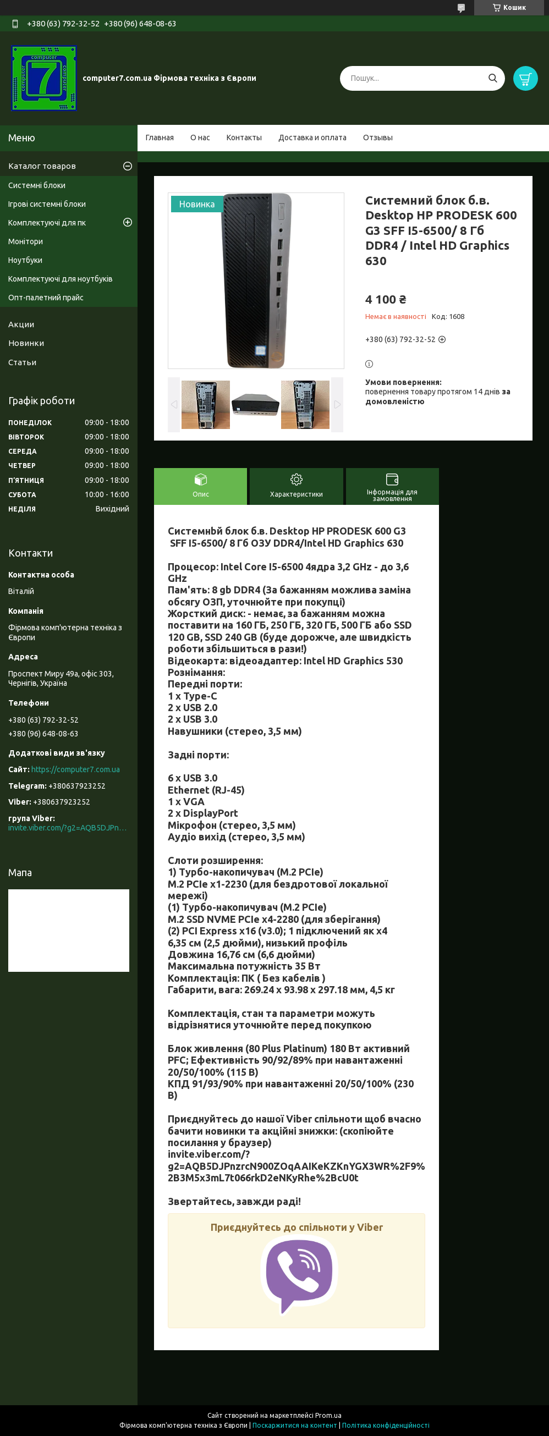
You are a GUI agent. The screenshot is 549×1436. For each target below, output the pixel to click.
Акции (21, 324)
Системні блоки (36, 185)
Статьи (22, 362)
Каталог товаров (42, 165)
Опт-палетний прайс (46, 297)
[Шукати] (492, 78)
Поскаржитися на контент (294, 1425)
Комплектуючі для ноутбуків (60, 278)
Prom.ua (328, 1415)
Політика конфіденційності (386, 1425)
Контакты (244, 137)
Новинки (26, 343)
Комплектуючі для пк (47, 222)
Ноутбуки (25, 260)
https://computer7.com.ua (75, 769)
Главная (160, 137)
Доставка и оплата (312, 137)
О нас (200, 137)
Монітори (25, 241)
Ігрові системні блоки (47, 204)
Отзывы (378, 137)
